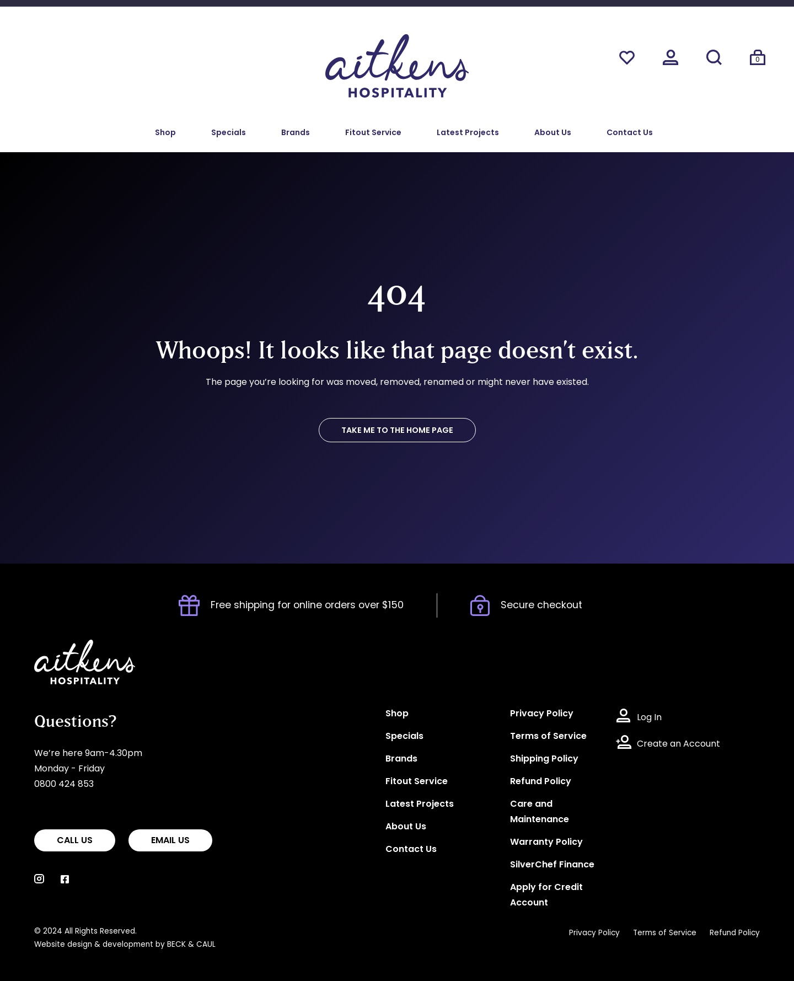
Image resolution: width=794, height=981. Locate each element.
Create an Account (678, 744)
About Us (552, 133)
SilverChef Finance (552, 865)
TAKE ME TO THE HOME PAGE (397, 431)
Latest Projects (468, 133)
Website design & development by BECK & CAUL (125, 944)
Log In (649, 718)
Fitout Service (373, 133)
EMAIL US (170, 841)
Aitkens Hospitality (74, 647)
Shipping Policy (544, 759)
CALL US (75, 841)
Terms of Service (548, 736)
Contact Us (630, 133)
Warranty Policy (546, 842)
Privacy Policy (541, 714)
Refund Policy (540, 782)
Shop (165, 133)
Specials (228, 133)
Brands (295, 133)
